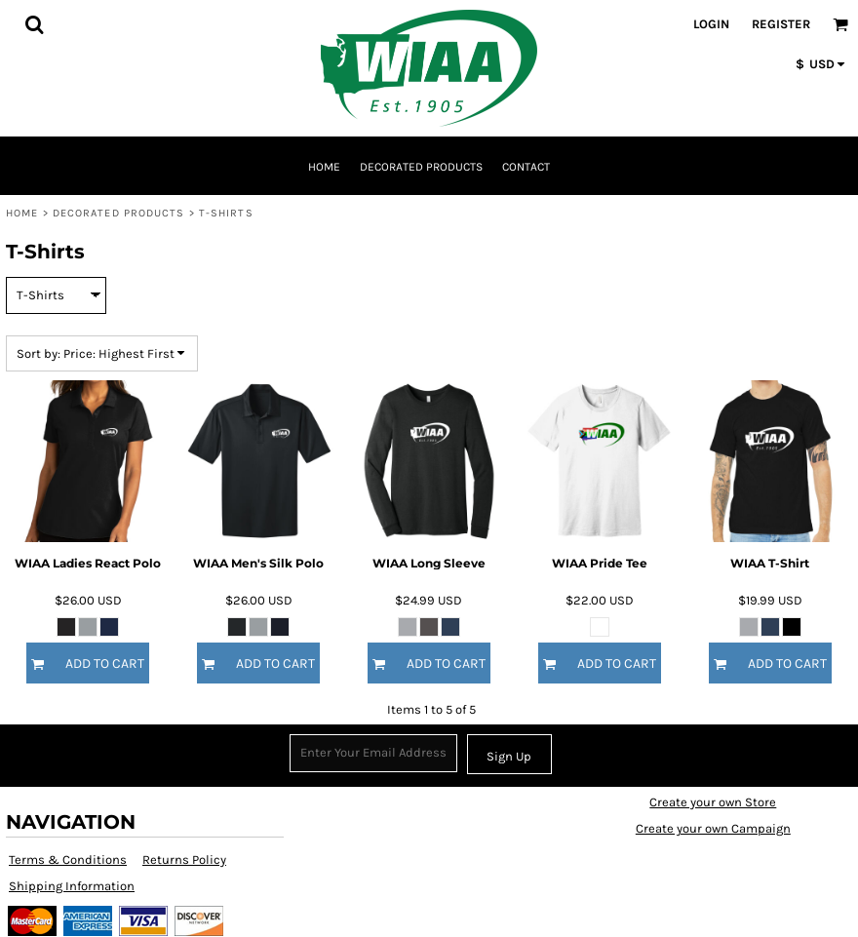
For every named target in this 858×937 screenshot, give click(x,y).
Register (781, 24)
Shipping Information (72, 885)
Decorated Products (119, 213)
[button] (34, 24)
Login (711, 24)
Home (22, 213)
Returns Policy (184, 859)
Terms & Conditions (68, 859)
